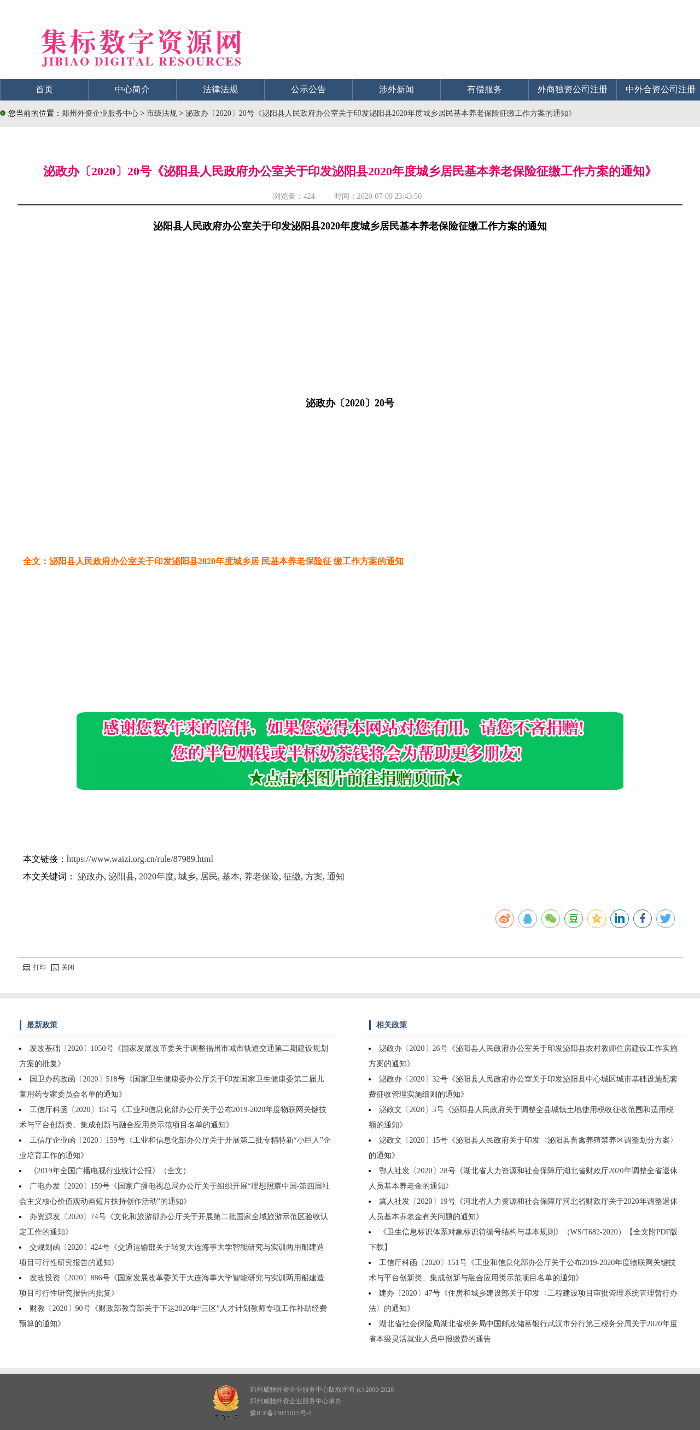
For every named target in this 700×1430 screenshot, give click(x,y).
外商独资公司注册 (573, 89)
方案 (314, 876)
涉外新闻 (396, 89)
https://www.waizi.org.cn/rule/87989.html (140, 859)
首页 (44, 89)
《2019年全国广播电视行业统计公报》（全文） (110, 1171)
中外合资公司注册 (661, 89)
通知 (336, 876)
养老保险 (261, 876)
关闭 (62, 967)
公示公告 (308, 89)
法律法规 (220, 89)
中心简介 (132, 89)
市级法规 (163, 113)
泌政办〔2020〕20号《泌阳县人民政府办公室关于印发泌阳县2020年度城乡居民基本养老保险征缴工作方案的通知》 (380, 113)
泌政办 (91, 876)
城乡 (187, 876)
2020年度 (156, 876)
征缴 (292, 876)
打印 (34, 967)
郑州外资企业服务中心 (100, 113)
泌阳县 (121, 876)
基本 (231, 876)
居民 (209, 876)
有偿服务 (484, 89)
